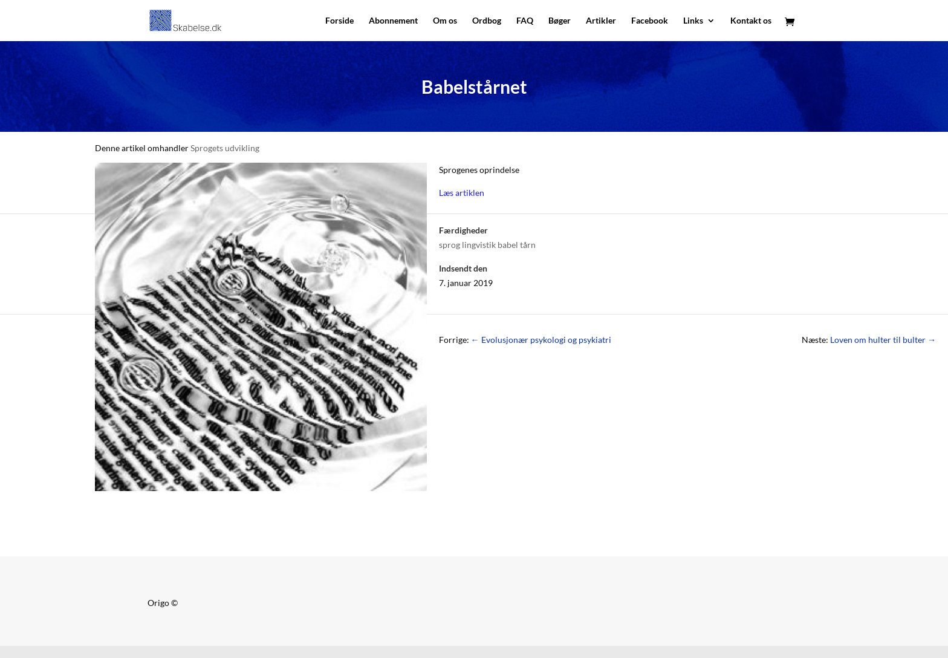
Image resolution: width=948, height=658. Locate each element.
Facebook (649, 20)
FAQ (524, 20)
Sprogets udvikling (224, 148)
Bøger (559, 20)
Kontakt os (750, 20)
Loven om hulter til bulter (883, 339)
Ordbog (486, 20)
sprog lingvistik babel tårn (487, 244)
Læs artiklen (461, 192)
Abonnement (393, 20)
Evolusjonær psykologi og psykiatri (541, 339)
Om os (445, 20)
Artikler (601, 20)
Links (693, 20)
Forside (339, 20)
